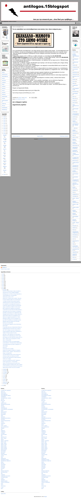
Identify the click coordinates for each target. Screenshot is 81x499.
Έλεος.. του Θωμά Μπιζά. (7, 340)
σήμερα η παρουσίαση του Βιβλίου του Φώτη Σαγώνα (11, 306)
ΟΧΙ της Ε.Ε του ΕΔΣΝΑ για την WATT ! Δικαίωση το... (12, 360)
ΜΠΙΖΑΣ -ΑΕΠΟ (75, 207)
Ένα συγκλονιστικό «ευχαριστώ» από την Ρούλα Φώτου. (12, 324)
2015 (4, 174)
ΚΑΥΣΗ (73, 118)
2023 (4, 121)
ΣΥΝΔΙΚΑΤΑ (74, 67)
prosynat (3, 92)
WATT (73, 96)
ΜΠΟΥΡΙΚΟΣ (75, 145)
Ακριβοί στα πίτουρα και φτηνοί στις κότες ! (10, 332)
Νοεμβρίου (5, 369)
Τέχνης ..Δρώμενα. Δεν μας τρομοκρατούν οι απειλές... (12, 338)
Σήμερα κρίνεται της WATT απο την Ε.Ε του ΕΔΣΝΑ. (11, 367)
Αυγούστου (4, 150)
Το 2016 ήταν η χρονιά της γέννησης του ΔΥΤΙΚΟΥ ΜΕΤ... (12, 305)
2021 (4, 125)
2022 (4, 123)
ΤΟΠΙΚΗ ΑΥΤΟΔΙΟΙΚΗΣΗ (75, 154)
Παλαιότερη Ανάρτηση (64, 136)
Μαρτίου (4, 163)
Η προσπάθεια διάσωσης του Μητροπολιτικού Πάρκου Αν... (12, 327)
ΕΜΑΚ (73, 83)
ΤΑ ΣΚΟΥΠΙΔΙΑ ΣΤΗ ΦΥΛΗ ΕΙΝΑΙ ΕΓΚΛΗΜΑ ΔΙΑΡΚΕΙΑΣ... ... (13, 309)
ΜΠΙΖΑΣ (23, 99)
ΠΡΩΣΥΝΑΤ (74, 74)
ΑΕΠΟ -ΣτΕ (74, 137)
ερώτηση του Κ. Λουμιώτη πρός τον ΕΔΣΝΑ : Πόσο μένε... (12, 298)
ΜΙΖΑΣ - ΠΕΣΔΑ (75, 198)
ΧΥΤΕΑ (73, 259)
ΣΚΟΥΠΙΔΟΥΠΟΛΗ (4, 472)
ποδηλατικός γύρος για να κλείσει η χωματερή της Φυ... (12, 302)
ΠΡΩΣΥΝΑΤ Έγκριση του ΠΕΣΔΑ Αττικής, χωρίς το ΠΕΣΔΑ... (13, 364)
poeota (3, 78)
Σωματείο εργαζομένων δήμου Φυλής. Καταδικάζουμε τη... (12, 331)
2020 (4, 126)
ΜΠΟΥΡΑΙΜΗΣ (75, 216)
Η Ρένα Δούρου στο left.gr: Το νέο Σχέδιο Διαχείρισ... (11, 341)
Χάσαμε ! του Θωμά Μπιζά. (7, 353)
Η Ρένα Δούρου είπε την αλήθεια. (8, 348)
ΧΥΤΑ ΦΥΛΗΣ (75, 69)
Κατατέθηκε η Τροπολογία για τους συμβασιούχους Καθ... (12, 312)
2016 (4, 133)
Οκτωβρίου (4, 142)
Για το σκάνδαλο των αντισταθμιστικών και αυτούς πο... (12, 304)
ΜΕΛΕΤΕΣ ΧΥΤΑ (75, 76)
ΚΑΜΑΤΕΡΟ (74, 133)
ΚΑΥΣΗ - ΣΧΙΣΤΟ (74, 188)
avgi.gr (3, 72)
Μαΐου (4, 158)
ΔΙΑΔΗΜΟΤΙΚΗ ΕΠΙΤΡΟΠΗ (75, 166)
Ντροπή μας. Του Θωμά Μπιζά (8, 322)
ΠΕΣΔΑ (73, 65)
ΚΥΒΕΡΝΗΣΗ (75, 85)
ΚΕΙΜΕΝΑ (74, 190)
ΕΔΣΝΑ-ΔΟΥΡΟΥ (74, 131)
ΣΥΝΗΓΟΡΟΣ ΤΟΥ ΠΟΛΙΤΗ (75, 247)
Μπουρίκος (74, 225)
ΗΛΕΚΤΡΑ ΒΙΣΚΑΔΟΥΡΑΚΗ (75, 184)
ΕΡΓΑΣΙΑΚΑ (74, 91)
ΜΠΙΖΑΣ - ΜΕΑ (75, 204)
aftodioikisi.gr (4, 109)
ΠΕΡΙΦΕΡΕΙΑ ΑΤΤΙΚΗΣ (75, 148)
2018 (4, 130)
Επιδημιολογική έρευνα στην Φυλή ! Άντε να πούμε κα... (12, 328)
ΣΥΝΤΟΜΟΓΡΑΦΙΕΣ (4, 477)
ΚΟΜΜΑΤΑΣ (74, 194)
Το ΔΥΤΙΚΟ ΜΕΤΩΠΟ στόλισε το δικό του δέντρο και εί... (12, 354)
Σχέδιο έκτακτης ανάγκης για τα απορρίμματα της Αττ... (12, 315)
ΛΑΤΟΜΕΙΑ (74, 196)
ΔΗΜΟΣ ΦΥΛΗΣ (75, 162)
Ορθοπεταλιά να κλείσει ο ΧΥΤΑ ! (8, 296)
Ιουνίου (4, 155)
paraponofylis (4, 96)
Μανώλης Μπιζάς (74, 220)
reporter (3, 98)
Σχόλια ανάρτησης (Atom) (43, 139)
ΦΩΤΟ (73, 257)
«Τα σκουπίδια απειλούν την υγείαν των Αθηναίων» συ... (12, 344)
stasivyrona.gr (4, 74)
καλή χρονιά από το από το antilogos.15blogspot (11, 292)
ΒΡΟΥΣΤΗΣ (74, 160)
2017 (4, 131)
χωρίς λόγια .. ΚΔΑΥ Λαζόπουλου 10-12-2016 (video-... (12, 334)
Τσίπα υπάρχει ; (5, 345)
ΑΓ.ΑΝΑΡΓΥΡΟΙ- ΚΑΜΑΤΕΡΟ (75, 158)
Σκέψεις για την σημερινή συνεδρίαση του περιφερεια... (12, 350)
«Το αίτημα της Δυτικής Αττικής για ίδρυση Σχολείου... (11, 301)
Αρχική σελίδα (40, 136)
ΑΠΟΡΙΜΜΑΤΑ (75, 59)
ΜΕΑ (73, 135)
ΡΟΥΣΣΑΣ (74, 236)
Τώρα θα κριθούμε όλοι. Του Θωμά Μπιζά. (10, 295)
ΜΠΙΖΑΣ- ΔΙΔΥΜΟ (74, 143)
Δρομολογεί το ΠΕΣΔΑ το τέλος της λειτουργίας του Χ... (12, 318)
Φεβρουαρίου (5, 167)
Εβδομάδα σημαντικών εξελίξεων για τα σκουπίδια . (11, 321)
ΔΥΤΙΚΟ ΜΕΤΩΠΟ (74, 171)
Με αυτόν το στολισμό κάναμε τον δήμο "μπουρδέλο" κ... (12, 291)
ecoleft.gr (4, 82)
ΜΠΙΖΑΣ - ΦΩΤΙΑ (74, 140)
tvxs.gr (3, 90)
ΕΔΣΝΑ (73, 79)
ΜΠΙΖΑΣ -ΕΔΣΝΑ (74, 211)
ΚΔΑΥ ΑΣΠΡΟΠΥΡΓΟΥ (75, 105)
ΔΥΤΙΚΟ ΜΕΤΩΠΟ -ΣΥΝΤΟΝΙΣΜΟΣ (75, 55)
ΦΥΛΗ (73, 81)
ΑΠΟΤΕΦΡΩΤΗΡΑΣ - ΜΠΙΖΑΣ (75, 125)
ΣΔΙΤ (73, 238)
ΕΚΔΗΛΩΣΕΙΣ (75, 176)
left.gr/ (3, 84)
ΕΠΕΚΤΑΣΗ (74, 72)
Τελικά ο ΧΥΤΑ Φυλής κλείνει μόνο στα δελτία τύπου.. (11, 363)
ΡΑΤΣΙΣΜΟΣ (74, 234)
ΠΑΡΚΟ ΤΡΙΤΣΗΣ (74, 122)
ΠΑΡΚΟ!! (74, 227)
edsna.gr (3, 88)
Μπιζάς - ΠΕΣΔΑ (75, 222)
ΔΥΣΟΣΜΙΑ (74, 168)
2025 (4, 118)
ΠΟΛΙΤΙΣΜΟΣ (75, 93)
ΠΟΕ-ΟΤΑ (74, 98)
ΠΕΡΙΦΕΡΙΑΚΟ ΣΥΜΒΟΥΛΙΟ (75, 232)
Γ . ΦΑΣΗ (74, 128)
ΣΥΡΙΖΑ (73, 100)
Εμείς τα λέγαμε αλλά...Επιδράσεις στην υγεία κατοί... (11, 308)
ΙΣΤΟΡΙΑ (74, 111)
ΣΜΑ (73, 244)
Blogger (45, 496)
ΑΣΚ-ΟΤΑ (74, 102)
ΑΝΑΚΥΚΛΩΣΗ (75, 108)
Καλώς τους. (5, 347)
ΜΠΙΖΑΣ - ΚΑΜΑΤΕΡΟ (74, 202)
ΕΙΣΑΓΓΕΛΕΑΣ (75, 173)
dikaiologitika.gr (5, 76)
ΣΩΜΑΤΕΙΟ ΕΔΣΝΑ (74, 255)
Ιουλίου (4, 152)
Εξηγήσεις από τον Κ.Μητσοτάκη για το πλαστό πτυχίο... (12, 335)
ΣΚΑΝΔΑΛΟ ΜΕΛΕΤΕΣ (74, 151)
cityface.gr (4, 103)
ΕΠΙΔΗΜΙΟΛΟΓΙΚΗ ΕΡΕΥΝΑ (75, 180)
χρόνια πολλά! (5, 325)
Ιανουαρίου (4, 171)
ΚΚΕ (73, 192)
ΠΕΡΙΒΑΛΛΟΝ (75, 62)
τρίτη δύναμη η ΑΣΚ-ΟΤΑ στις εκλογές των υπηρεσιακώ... (12, 311)
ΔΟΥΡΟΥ (74, 116)
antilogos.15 (4, 267)
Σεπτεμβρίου (4, 146)
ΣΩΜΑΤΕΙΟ (74, 252)
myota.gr (3, 86)
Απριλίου (4, 161)
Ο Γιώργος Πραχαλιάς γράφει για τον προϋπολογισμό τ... (12, 299)
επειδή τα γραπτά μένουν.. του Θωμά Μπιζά (10, 361)
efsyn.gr (3, 105)
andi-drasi (4, 80)
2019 (4, 128)
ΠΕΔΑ (73, 229)
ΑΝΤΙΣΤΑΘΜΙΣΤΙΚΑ (18, 99)
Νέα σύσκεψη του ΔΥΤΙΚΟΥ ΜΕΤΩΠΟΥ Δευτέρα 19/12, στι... (13, 337)
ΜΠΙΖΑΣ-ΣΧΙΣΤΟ (74, 214)
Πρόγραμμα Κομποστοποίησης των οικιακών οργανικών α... (12, 314)
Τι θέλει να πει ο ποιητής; (7, 358)
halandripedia (4, 107)
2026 (4, 116)
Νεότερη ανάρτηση (16, 136)
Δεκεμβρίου (4, 136)
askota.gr (4, 94)
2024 (4, 120)
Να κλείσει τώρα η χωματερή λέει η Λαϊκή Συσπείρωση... (12, 357)
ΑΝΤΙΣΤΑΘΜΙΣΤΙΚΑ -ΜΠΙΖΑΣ (75, 114)
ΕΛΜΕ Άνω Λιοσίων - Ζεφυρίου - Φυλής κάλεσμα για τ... (12, 351)
